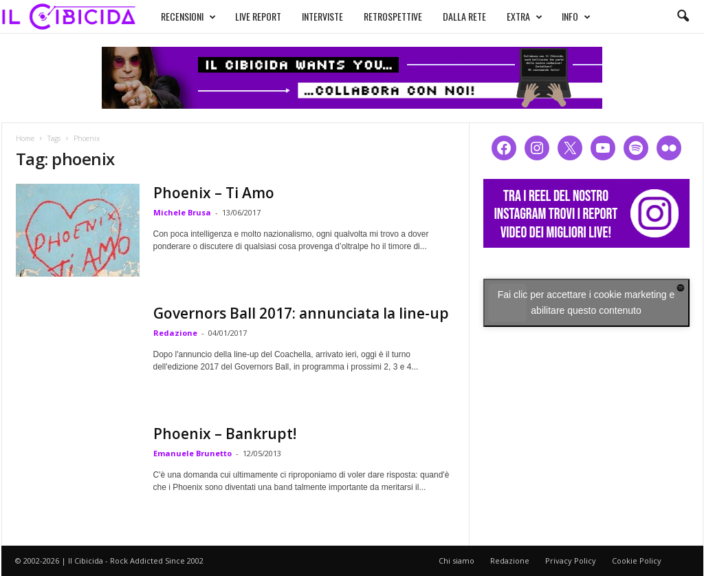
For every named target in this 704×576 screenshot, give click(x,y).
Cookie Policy (636, 560)
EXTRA (524, 16)
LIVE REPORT (258, 16)
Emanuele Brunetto (192, 453)
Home (25, 138)
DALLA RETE (464, 16)
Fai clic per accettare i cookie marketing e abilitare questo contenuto (586, 302)
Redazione (175, 333)
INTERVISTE (322, 16)
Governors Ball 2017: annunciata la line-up (301, 313)
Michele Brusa (182, 212)
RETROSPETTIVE (393, 16)
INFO (576, 16)
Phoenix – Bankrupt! (224, 433)
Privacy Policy (570, 560)
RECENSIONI (188, 16)
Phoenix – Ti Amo (213, 192)
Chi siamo (456, 560)
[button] (683, 16)
